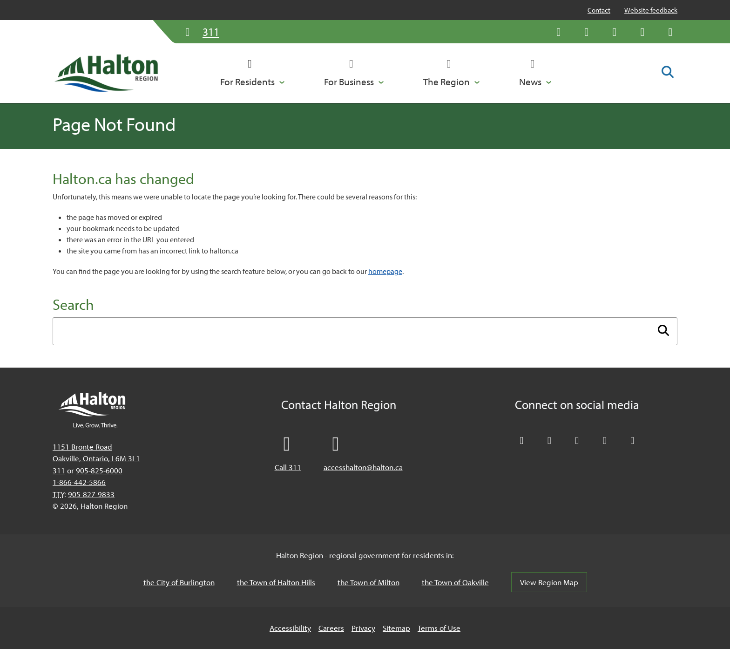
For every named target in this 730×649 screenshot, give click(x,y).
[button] (252, 73)
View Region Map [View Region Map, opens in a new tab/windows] (549, 582)
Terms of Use (439, 628)
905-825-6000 (99, 470)
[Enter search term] (365, 331)
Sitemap (396, 628)
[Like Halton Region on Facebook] (587, 32)
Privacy (363, 628)
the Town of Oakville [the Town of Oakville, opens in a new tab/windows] (455, 582)
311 (59, 470)
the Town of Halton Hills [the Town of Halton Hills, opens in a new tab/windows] (276, 582)
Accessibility (290, 628)
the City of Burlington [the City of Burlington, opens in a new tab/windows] (179, 582)
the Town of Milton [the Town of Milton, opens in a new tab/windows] (368, 582)
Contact (599, 10)
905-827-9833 (91, 494)
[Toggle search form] (667, 72)
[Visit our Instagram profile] (670, 32)
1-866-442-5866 (79, 482)
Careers (331, 628)
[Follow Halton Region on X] (559, 32)
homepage (385, 271)
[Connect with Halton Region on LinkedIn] (615, 32)
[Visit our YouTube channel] (642, 32)
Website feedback (650, 10)
